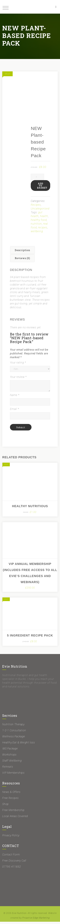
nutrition (36, 225)
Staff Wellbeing (12, 762)
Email (14, 411)
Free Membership (13, 812)
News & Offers (11, 794)
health (44, 218)
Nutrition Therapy (13, 726)
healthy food (39, 222)
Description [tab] (22, 252)
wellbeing (37, 233)
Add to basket (42, 187)
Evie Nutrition (19, 915)
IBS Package (10, 750)
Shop (5, 806)
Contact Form (11, 856)
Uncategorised (40, 210)
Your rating (18, 364)
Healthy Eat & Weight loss (18, 744)
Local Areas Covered (15, 818)
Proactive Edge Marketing (35, 920)
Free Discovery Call (14, 862)
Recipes (36, 207)
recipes (42, 229)
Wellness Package (13, 738)
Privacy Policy (10, 837)
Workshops (9, 756)
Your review (18, 379)
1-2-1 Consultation (14, 732)
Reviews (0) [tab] (22, 260)
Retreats (7, 768)
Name (14, 397)
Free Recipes (10, 800)
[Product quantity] (37, 179)
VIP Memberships (13, 775)
